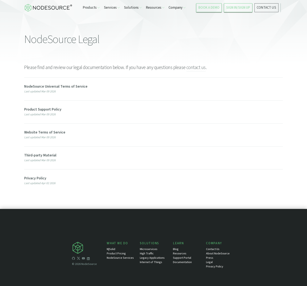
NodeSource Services (120, 258)
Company (177, 7)
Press (209, 258)
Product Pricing (116, 253)
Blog (176, 249)
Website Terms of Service (44, 132)
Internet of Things (151, 262)
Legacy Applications (152, 258)
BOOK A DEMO (208, 7)
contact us (196, 67)
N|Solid (111, 249)
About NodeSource (218, 253)
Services (112, 7)
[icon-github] (73, 259)
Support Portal (182, 258)
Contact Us (212, 249)
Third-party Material (40, 155)
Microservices (148, 249)
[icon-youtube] (83, 259)
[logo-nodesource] (48, 8)
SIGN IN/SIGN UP (238, 7)
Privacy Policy (35, 178)
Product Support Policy (42, 109)
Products (91, 7)
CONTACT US (266, 7)
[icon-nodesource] (89, 248)
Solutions (133, 7)
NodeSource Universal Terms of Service (56, 86)
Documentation (182, 262)
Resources (155, 7)
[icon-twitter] (78, 259)
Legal (209, 262)
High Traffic (147, 253)
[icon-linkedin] (88, 259)
